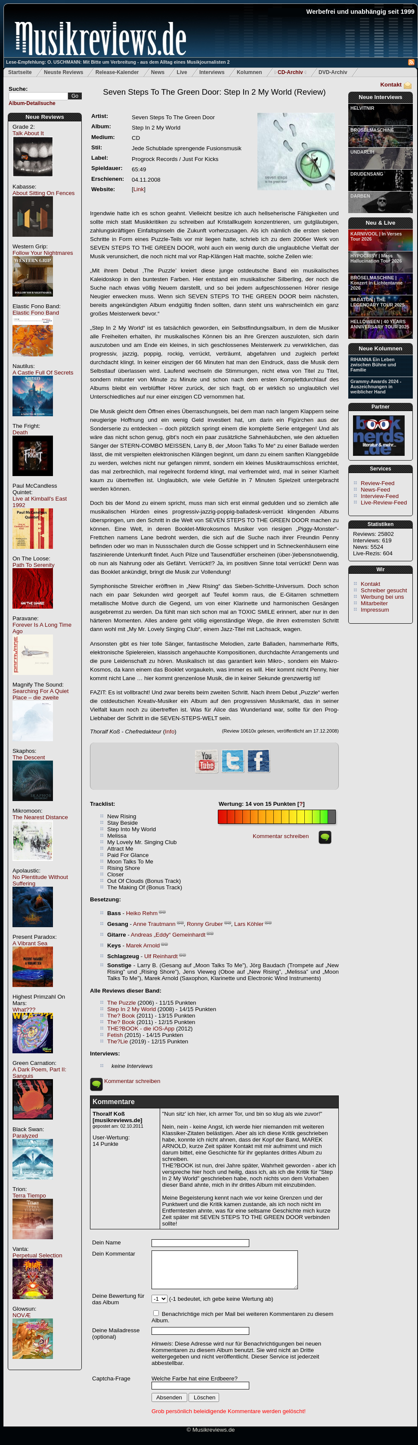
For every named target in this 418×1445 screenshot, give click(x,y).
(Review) (214, 91)
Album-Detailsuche (32, 103)
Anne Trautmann (154, 924)
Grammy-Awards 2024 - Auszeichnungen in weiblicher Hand (375, 386)
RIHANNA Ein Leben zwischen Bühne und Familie (373, 364)
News (157, 72)
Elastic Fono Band (35, 312)
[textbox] (38, 96)
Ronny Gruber (205, 924)
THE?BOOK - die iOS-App (140, 1028)
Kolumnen (249, 72)
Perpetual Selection (37, 1255)
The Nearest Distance (40, 817)
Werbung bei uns (382, 597)
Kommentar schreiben (281, 836)
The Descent (28, 757)
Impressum (375, 609)
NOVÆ (21, 1315)
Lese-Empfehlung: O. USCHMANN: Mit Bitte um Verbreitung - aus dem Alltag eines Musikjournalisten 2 (117, 62)
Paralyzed (25, 1135)
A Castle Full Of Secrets (42, 372)
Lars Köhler (248, 924)
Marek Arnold (143, 945)
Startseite (20, 72)
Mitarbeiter (374, 603)
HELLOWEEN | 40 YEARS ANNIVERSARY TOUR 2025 (379, 324)
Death (20, 432)
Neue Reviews (44, 117)
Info (169, 731)
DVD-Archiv (333, 72)
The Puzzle (121, 1002)
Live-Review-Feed (384, 502)
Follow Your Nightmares (42, 253)
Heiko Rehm (142, 913)
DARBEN (360, 195)
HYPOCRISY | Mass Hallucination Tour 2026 (376, 258)
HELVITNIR (362, 108)
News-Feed (375, 489)
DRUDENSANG (366, 173)
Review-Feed (378, 483)
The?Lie (117, 1041)
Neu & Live (381, 223)
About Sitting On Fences (43, 193)
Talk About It (28, 133)
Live (182, 72)
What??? (23, 1009)
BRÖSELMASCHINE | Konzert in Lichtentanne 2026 (376, 283)
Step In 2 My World (131, 1009)
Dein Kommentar (113, 1253)
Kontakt (391, 84)
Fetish (115, 1035)
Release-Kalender (117, 72)
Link (138, 189)
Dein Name (106, 1242)
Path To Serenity (33, 565)
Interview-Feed (380, 496)
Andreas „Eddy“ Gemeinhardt (168, 934)
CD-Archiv (290, 72)
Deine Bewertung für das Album (118, 1299)
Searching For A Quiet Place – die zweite (40, 694)
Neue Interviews (380, 97)
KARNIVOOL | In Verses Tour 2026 (376, 236)
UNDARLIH (362, 152)
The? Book (121, 1015)
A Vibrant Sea (29, 943)
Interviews (212, 72)
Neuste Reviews (63, 72)
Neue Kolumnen (380, 348)
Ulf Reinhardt (161, 956)
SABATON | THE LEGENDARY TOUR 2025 (377, 302)
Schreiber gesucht (384, 590)
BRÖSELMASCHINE (372, 130)
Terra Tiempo (29, 1195)
